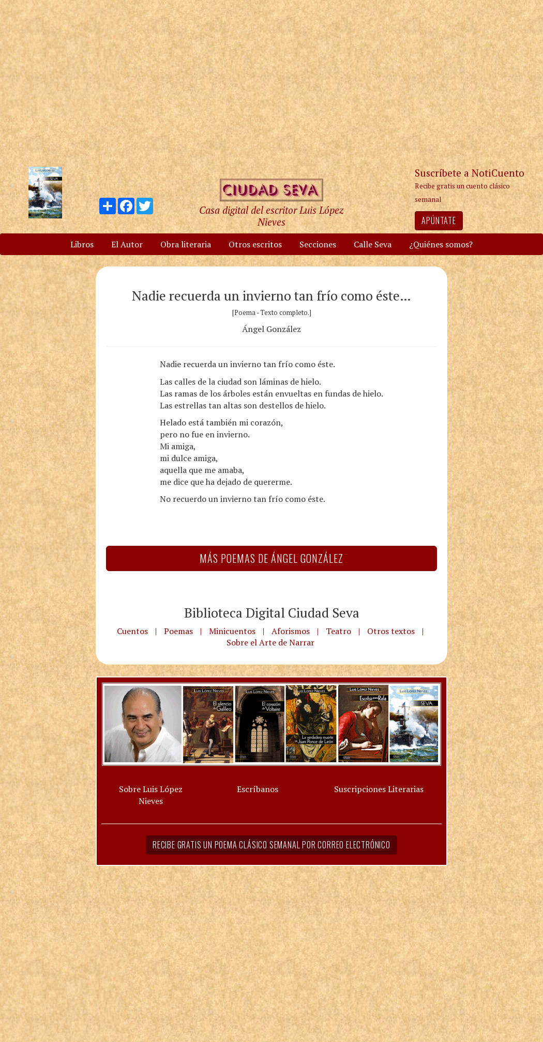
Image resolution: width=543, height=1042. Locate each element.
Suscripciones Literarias (379, 789)
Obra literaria (185, 244)
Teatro (338, 631)
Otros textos (391, 631)
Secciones (317, 244)
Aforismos (291, 631)
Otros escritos (255, 244)
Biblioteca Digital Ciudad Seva (271, 612)
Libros (82, 244)
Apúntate (438, 220)
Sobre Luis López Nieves (151, 795)
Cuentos (132, 631)
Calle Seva (372, 244)
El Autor (127, 244)
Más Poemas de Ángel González (271, 558)
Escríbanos (257, 789)
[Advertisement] (271, 82)
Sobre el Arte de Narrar (270, 642)
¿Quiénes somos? (441, 244)
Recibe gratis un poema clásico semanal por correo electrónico (271, 845)
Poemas (178, 631)
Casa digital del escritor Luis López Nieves (271, 215)
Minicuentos (232, 631)
